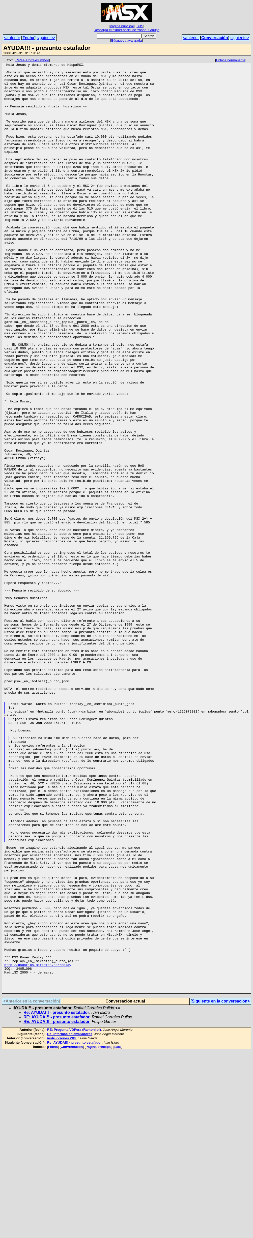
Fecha (28, 38)
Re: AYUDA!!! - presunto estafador (56, 1199)
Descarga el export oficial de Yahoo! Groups (126, 30)
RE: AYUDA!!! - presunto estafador (56, 1204)
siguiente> (46, 38)
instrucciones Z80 (61, 1225)
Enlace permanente (230, 61)
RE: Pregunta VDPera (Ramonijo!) (74, 1216)
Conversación (214, 38)
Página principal (122, 26)
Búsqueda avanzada (126, 40)
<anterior (12, 38)
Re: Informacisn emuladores (69, 1221)
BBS (139, 26)
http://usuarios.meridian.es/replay (37, 1146)
